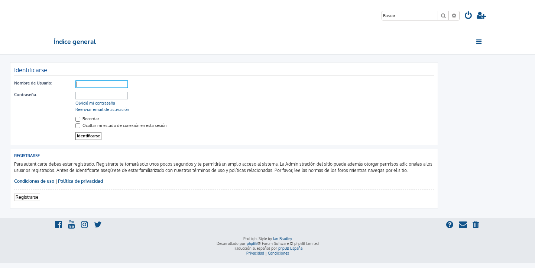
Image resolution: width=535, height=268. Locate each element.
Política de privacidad (123, 181)
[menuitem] (468, 16)
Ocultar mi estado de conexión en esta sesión (164, 125)
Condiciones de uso (78, 181)
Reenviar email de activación (145, 109)
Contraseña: (69, 94)
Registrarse (70, 197)
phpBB (252, 243)
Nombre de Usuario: (76, 83)
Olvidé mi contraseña (139, 103)
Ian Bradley (282, 238)
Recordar (131, 118)
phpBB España (290, 248)
